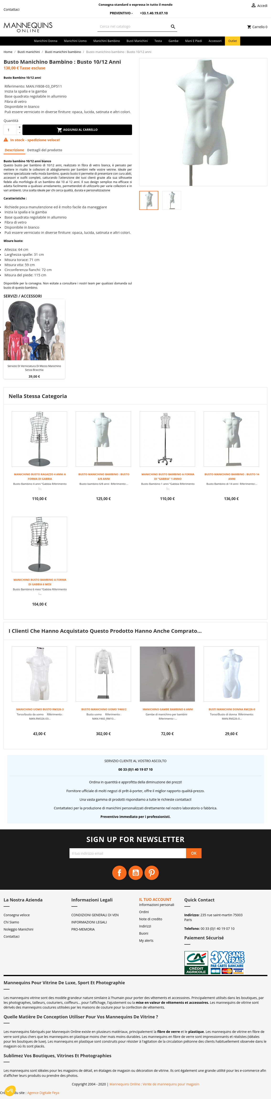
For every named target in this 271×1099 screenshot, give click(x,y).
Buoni (143, 933)
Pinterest (151, 873)
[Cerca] (137, 26)
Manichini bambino (106, 41)
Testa (158, 41)
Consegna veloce (17, 915)
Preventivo (117, 13)
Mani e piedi (193, 41)
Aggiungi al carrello (77, 130)
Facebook (119, 873)
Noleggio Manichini (18, 929)
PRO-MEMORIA (83, 929)
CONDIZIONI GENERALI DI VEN (95, 915)
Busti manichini (137, 41)
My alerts (146, 940)
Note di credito (150, 919)
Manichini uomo (75, 41)
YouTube (135, 873)
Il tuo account (155, 899)
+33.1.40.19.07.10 (150, 13)
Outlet (232, 41)
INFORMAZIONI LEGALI (89, 922)
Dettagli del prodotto (44, 150)
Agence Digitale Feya (43, 1092)
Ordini (144, 912)
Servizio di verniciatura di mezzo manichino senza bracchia (34, 368)
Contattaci (12, 9)
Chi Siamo (11, 922)
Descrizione (14, 150)
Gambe (174, 41)
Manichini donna (46, 41)
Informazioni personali (156, 904)
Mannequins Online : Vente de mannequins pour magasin (154, 1084)
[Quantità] (10, 130)
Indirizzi (145, 926)
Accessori (215, 41)
